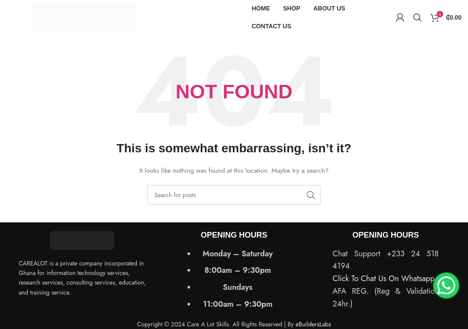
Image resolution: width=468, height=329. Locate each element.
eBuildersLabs (313, 324)
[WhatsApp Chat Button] (446, 285)
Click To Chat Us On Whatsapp (384, 278)
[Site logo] (84, 16)
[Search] (417, 17)
